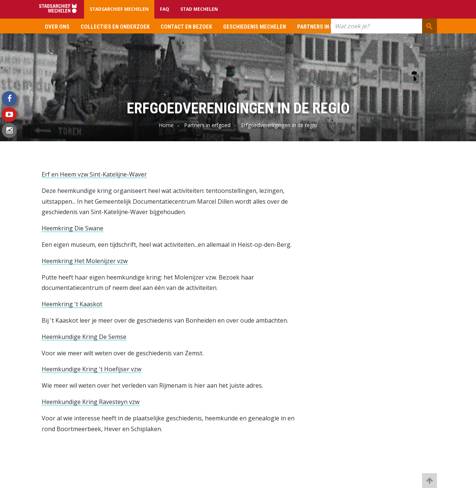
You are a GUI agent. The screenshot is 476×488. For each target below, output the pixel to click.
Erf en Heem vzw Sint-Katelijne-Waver (94, 174)
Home (166, 125)
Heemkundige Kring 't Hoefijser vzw (91, 369)
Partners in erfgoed (325, 26)
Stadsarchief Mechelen (119, 9)
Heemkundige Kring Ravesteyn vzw (90, 402)
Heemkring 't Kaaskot (72, 304)
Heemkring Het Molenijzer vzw (85, 261)
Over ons (57, 26)
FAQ (164, 9)
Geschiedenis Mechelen (254, 26)
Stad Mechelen (199, 9)
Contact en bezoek (186, 26)
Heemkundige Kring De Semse (84, 337)
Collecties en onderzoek (115, 26)
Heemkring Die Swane (72, 228)
